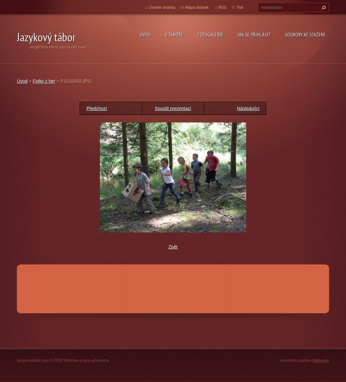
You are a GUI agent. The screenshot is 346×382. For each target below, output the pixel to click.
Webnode (321, 360)
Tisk (239, 7)
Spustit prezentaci (173, 108)
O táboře (174, 34)
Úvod (145, 34)
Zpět (173, 246)
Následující (248, 108)
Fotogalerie (210, 34)
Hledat (323, 7)
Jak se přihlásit (254, 34)
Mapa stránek (197, 7)
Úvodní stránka (162, 7)
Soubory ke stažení (305, 34)
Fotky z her (44, 81)
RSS (223, 7)
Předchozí (96, 108)
